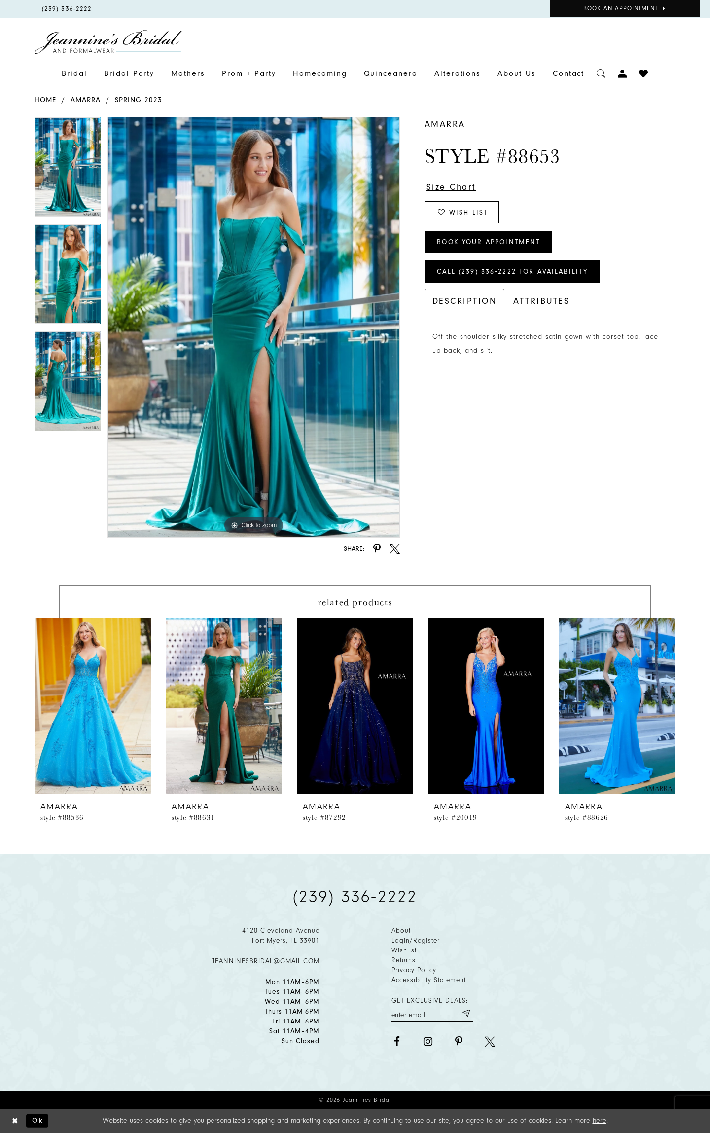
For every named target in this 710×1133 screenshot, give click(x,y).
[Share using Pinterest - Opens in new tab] (377, 549)
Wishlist (404, 950)
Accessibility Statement (428, 980)
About (401, 930)
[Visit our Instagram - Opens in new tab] (428, 1041)
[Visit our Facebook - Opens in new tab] (396, 1041)
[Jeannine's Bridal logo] (108, 42)
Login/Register (415, 940)
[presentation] (93, 706)
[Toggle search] (601, 74)
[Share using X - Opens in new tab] (395, 549)
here (599, 1120)
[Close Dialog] (15, 1121)
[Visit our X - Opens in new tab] (490, 1041)
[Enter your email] (432, 1013)
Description (464, 301)
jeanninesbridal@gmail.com (266, 961)
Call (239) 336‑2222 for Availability (512, 271)
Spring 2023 (138, 100)
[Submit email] (466, 1013)
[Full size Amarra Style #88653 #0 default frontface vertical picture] (253, 327)
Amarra (86, 100)
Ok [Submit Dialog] (37, 1120)
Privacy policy (413, 970)
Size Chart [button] (451, 187)
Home (45, 100)
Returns (403, 960)
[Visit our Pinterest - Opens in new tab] (459, 1041)
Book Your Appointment (488, 242)
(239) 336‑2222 (355, 897)
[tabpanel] (68, 170)
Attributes (541, 301)
